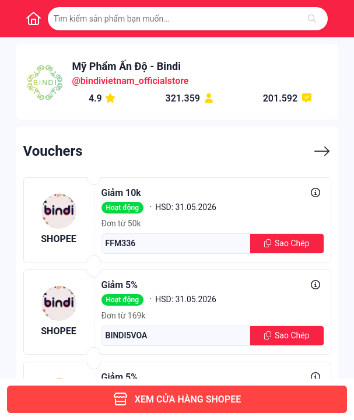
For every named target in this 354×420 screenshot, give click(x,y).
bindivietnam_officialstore (134, 80)
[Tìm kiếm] (312, 18)
